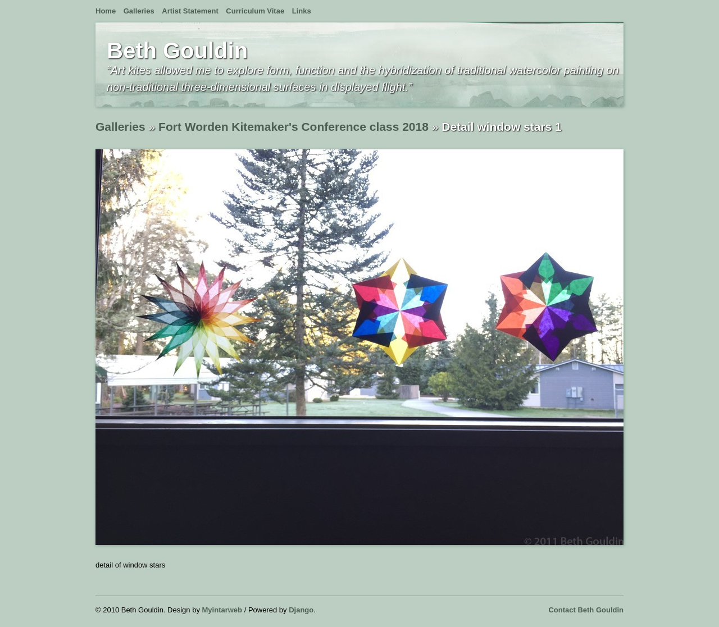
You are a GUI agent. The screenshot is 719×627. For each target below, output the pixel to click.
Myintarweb (222, 610)
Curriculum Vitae (255, 11)
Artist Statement (190, 11)
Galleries (139, 11)
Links (301, 11)
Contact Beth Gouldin (586, 610)
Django (301, 610)
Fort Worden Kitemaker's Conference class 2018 (293, 126)
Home (105, 11)
